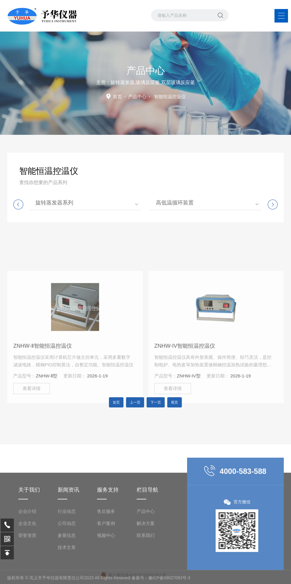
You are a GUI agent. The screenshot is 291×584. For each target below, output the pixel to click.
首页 (117, 96)
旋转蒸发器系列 (54, 203)
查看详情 (32, 426)
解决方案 (146, 558)
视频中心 (106, 570)
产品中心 (137, 96)
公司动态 (67, 558)
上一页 (138, 402)
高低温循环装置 (175, 203)
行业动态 (67, 546)
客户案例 (106, 558)
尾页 (167, 402)
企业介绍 (27, 546)
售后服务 (106, 546)
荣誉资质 (27, 570)
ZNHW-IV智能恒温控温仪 (184, 384)
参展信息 (67, 570)
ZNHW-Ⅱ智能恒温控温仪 (42, 384)
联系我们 (146, 570)
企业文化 (27, 558)
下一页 (153, 402)
